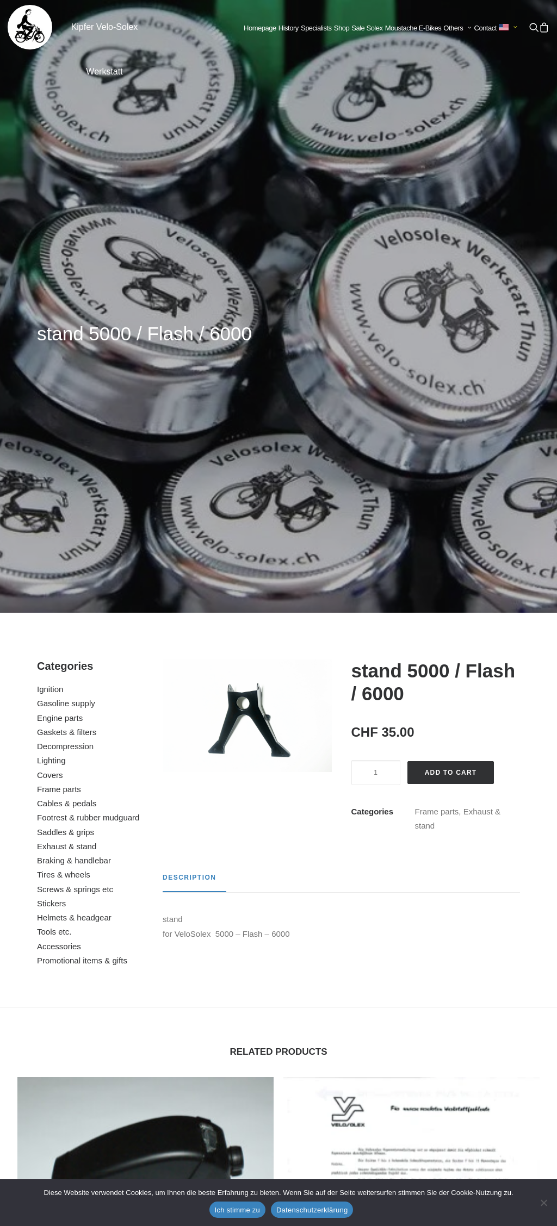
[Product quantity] (375, 355)
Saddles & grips (65, 415)
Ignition (50, 272)
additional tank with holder (145, 845)
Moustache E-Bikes (413, 28)
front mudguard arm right (145, 1057)
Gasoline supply (66, 286)
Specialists (316, 28)
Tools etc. (54, 514)
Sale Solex (366, 28)
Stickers (51, 486)
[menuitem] (260, 28)
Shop (341, 28)
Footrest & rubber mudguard (88, 400)
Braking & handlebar (74, 443)
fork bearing (411, 1073)
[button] (534, 27)
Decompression (65, 329)
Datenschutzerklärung (312, 1210)
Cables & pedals (66, 386)
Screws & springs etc (75, 472)
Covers (50, 358)
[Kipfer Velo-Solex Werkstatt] (30, 27)
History (288, 28)
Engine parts (60, 301)
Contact (485, 28)
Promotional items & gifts (82, 543)
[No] (543, 1202)
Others (457, 28)
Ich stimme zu (237, 1210)
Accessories (59, 529)
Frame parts (59, 372)
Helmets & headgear (74, 500)
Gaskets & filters (66, 315)
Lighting (51, 343)
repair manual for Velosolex (411, 860)
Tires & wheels (63, 457)
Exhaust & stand (66, 429)
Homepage (260, 28)
